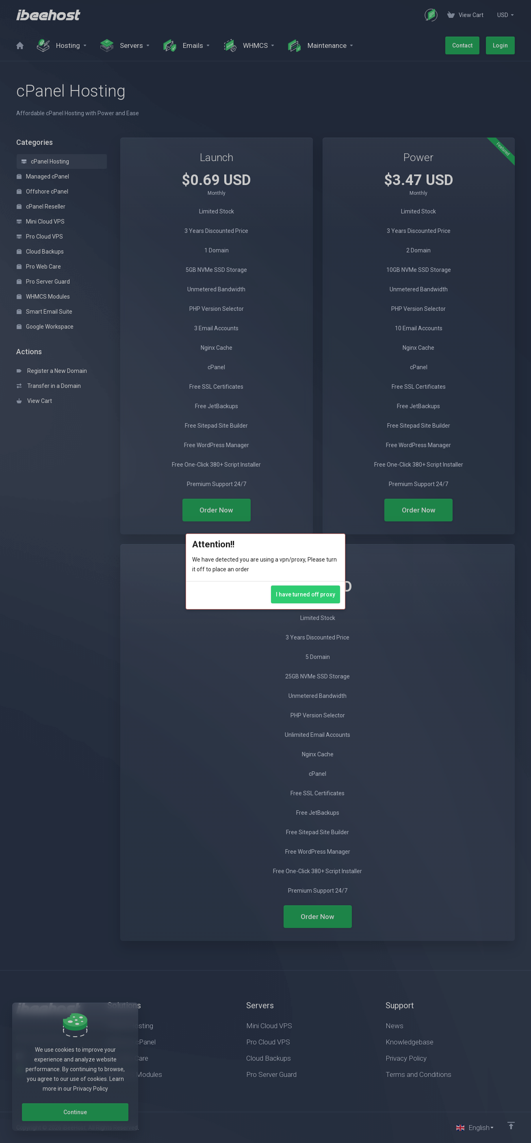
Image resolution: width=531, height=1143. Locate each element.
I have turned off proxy (305, 594)
